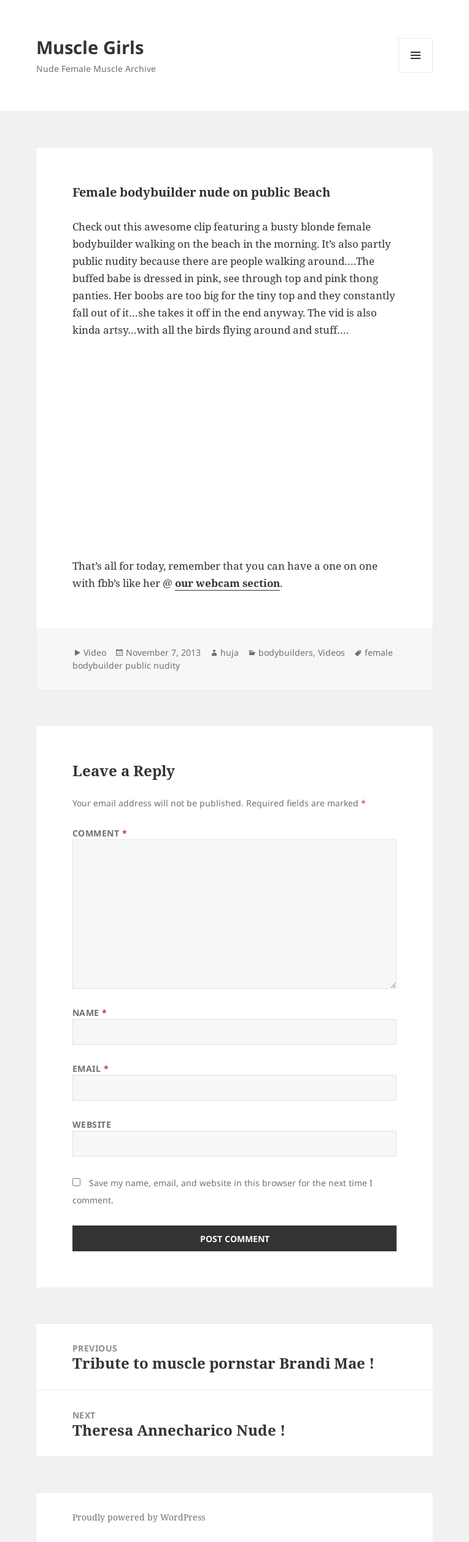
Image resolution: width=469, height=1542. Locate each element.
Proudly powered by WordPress (138, 1517)
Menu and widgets (416, 72)
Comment (100, 833)
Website (92, 1124)
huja (229, 652)
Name (89, 1012)
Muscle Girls (90, 47)
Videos (331, 652)
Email (90, 1068)
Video (94, 652)
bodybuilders (285, 652)
